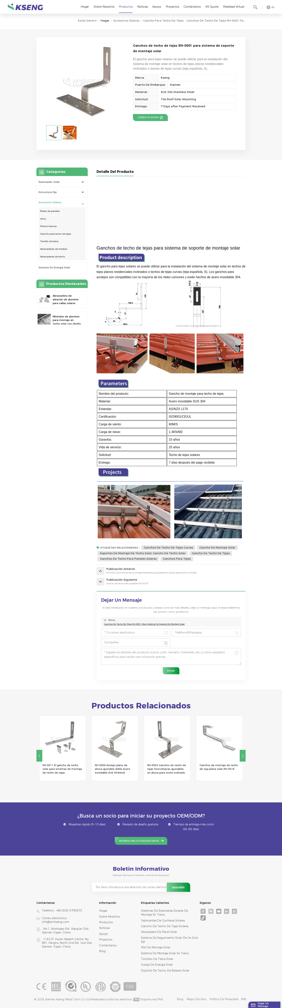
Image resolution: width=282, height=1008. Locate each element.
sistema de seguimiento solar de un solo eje (169, 939)
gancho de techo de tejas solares (164, 926)
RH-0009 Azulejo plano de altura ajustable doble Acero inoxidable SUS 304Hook (165, 769)
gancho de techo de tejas (211, 553)
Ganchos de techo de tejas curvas (168, 547)
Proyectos (172, 6)
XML (244, 999)
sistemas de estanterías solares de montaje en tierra (164, 912)
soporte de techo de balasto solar (165, 970)
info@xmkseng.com (55, 922)
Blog (102, 951)
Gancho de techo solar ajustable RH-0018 (56, 767)
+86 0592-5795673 (69, 910)
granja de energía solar (157, 964)
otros (43, 218)
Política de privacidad (224, 999)
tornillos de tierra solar (157, 959)
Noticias (142, 6)
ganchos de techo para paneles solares (128, 559)
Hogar (85, 6)
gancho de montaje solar (217, 547)
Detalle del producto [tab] (115, 172)
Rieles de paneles (50, 211)
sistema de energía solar (54, 267)
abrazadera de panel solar (159, 932)
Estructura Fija (48, 192)
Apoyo (156, 6)
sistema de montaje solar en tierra (165, 953)
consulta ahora (148, 117)
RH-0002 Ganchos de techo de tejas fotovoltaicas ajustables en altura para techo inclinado (219, 769)
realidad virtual (233, 6)
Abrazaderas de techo (52, 256)
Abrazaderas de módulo (53, 249)
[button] (243, 756)
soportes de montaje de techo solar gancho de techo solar (143, 553)
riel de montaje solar (155, 947)
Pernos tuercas (48, 226)
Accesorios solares (126, 20)
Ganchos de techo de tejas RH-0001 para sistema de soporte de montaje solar (144, 624)
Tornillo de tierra (49, 241)
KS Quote (212, 6)
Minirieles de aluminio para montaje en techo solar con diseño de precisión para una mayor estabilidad (67, 320)
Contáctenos (192, 6)
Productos (126, 6)
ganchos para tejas (177, 559)
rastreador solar (49, 181)
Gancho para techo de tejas (163, 20)
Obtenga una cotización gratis (138, 840)
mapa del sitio (196, 999)
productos (106, 922)
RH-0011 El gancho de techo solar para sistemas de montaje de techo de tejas (114, 769)
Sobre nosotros (104, 6)
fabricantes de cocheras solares (163, 920)
